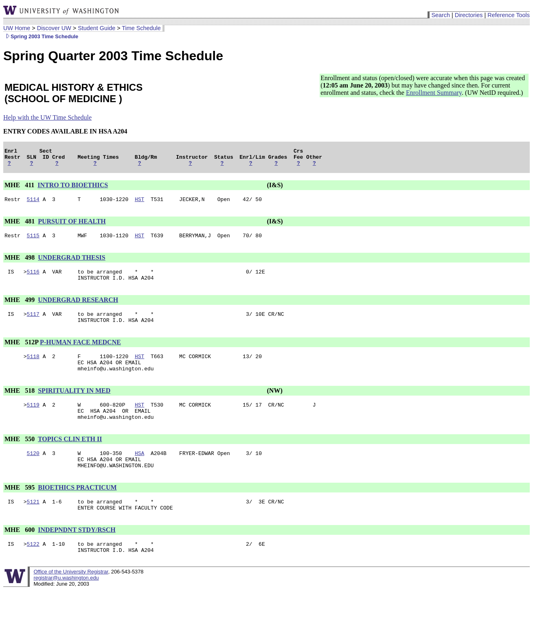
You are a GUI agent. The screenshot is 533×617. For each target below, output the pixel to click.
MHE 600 (20, 554)
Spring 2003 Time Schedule (40, 36)
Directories (469, 15)
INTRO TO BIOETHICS (72, 188)
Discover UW (54, 28)
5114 (33, 204)
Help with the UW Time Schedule (47, 117)
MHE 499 (20, 308)
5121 (33, 524)
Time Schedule (141, 28)
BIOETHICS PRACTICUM (77, 509)
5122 (33, 569)
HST (139, 204)
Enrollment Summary (434, 92)
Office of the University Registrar (70, 598)
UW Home (16, 28)
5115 (33, 241)
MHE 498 (20, 263)
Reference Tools (508, 15)
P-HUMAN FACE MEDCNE (80, 353)
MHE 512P (21, 353)
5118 (33, 368)
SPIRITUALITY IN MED (74, 405)
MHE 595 (20, 509)
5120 (33, 472)
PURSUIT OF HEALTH (72, 226)
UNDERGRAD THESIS (71, 263)
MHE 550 (20, 457)
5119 (33, 420)
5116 (33, 278)
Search (440, 15)
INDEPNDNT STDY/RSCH (76, 554)
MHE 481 (20, 226)
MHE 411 (20, 188)
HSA (139, 472)
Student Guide (96, 28)
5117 (33, 323)
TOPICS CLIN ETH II (70, 457)
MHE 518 (20, 405)
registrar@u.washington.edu (66, 605)
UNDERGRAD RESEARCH (78, 308)
